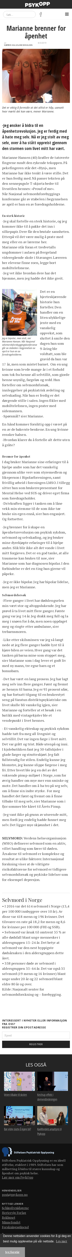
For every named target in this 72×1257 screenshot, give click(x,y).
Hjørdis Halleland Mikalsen (18, 45)
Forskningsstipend (15, 1227)
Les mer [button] (61, 1241)
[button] (66, 14)
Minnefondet (11, 1222)
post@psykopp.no (15, 1195)
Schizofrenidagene (15, 1208)
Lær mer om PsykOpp (17, 1177)
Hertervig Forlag (14, 1213)
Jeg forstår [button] (12, 1252)
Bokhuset (8, 1217)
